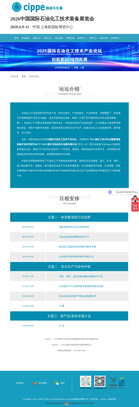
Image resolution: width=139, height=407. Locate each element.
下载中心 (93, 38)
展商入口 (37, 38)
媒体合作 (104, 38)
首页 (16, 38)
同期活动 (70, 38)
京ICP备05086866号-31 (55, 403)
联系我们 (115, 38)
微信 (60, 383)
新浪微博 (40, 383)
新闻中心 (81, 38)
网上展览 (59, 38)
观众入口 (48, 38)
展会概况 (25, 38)
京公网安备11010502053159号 (79, 403)
